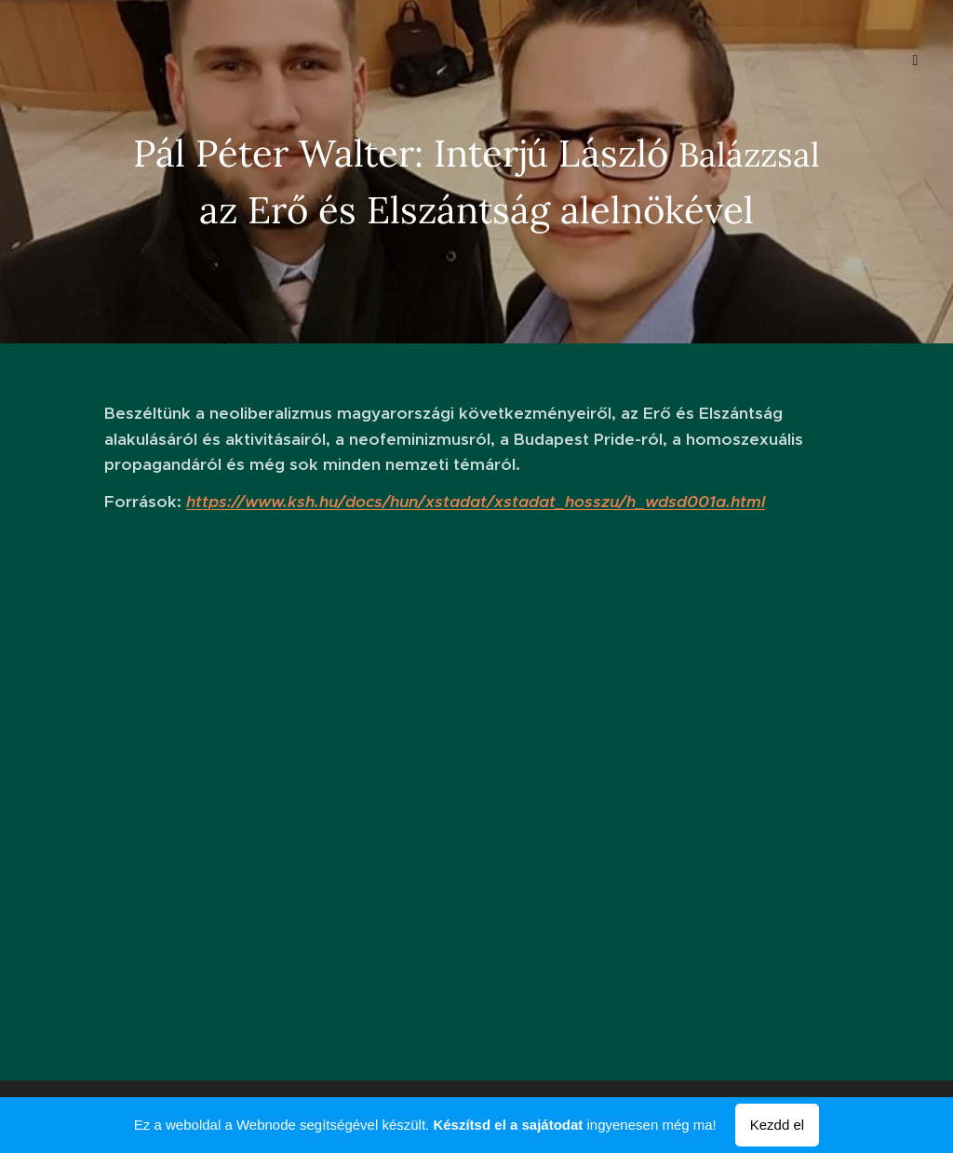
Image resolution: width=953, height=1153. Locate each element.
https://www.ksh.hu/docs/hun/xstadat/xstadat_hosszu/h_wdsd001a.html (475, 501)
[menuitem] (90, 60)
